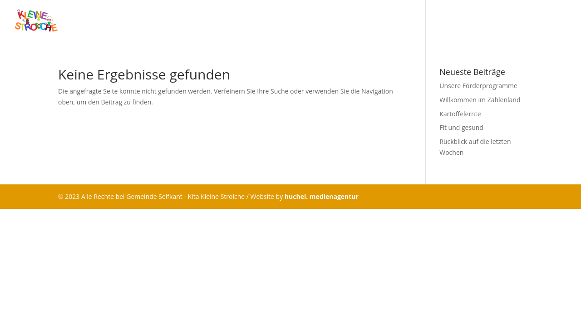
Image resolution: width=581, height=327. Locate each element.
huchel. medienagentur (322, 196)
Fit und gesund (461, 127)
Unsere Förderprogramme (478, 85)
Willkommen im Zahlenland (479, 99)
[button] (20, 307)
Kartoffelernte (460, 113)
